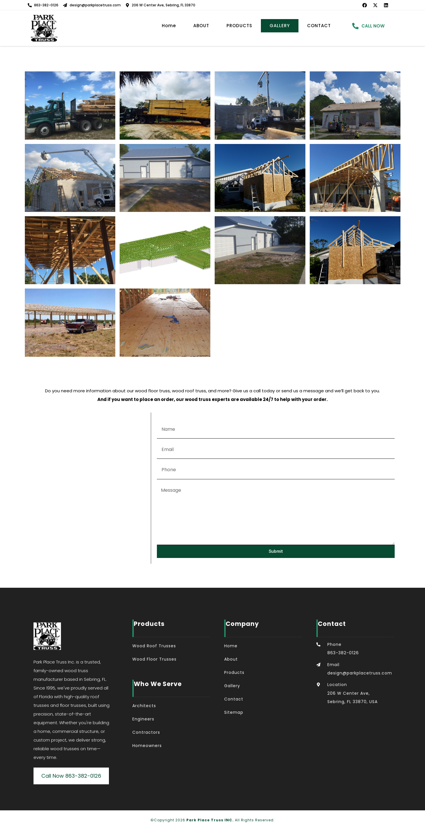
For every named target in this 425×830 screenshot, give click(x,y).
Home (169, 26)
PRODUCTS (239, 26)
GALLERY (280, 26)
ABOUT (201, 26)
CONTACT (319, 26)
